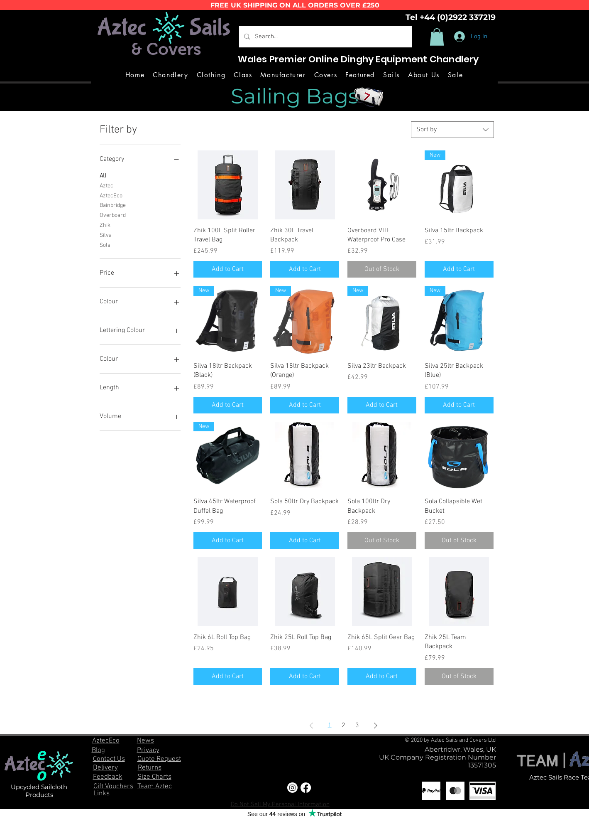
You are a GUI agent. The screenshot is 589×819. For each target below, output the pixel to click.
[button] (437, 37)
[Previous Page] (311, 725)
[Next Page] (376, 725)
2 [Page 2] (343, 725)
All (103, 175)
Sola (105, 245)
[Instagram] (292, 787)
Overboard (113, 215)
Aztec (106, 185)
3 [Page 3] (357, 725)
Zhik (105, 225)
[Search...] (324, 36)
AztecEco (111, 195)
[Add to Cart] (227, 269)
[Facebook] (306, 787)
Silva (106, 235)
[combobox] (452, 129)
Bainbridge (113, 205)
